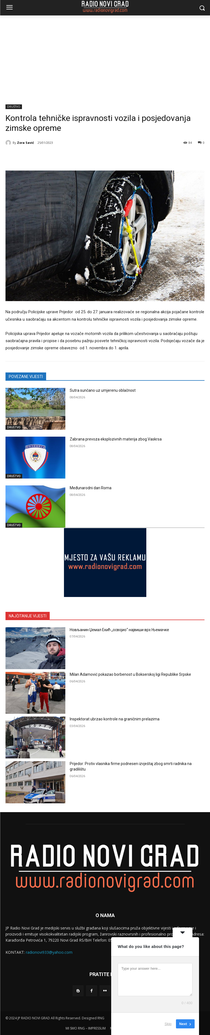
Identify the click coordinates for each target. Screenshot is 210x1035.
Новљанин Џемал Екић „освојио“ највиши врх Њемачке (119, 630)
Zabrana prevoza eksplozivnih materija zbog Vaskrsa (116, 439)
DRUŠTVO (13, 106)
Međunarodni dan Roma (90, 488)
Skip (168, 1024)
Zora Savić (25, 142)
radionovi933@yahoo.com (49, 952)
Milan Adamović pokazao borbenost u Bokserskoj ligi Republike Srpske (130, 674)
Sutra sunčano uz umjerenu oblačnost (103, 390)
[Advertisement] (105, 56)
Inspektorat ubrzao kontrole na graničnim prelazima (114, 719)
